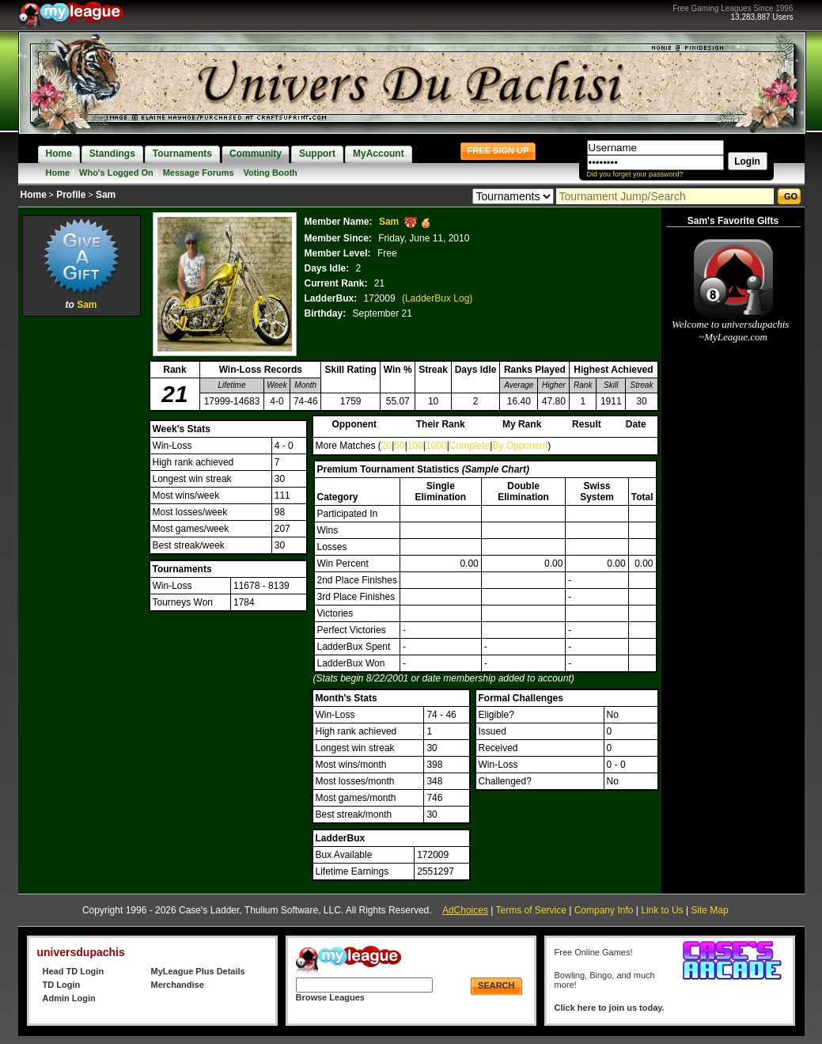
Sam (87, 304)
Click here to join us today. (610, 1007)
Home (58, 172)
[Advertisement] (81, 558)
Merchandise (177, 984)
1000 (436, 445)
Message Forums (198, 172)
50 (399, 445)
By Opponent (519, 445)
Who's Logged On (116, 172)
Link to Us (662, 910)
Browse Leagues (330, 997)
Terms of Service (531, 910)
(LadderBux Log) (437, 298)
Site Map (709, 910)
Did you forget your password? (635, 174)
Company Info (604, 910)
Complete (469, 445)
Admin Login (69, 998)
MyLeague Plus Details (198, 971)
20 (386, 445)
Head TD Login (73, 971)
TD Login (62, 984)
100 (415, 445)
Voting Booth (270, 172)
